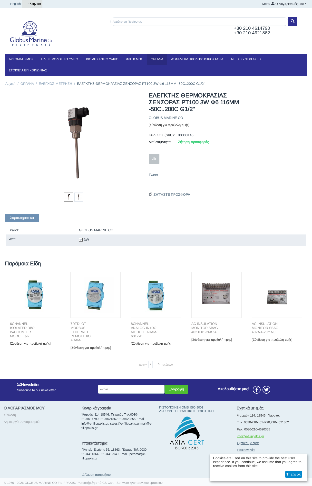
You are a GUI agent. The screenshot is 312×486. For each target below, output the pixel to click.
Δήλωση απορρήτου (96, 474)
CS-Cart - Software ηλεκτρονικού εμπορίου (132, 483)
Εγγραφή (176, 389)
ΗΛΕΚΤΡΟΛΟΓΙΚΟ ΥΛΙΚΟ (59, 59)
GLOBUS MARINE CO (166, 118)
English (13, 4)
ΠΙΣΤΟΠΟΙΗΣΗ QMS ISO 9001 (181, 407)
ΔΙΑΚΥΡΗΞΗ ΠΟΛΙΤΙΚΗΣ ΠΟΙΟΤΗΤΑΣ (186, 411)
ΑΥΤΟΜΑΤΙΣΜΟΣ (21, 59)
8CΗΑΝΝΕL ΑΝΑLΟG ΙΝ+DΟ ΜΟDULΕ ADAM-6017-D (144, 330)
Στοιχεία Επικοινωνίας (28, 70)
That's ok (293, 474)
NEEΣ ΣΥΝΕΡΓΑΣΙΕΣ (246, 59)
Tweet (153, 175)
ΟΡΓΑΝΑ (157, 59)
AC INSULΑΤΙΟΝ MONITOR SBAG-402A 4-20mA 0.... (266, 328)
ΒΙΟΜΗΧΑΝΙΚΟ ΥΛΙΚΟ (102, 59)
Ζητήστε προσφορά (172, 194)
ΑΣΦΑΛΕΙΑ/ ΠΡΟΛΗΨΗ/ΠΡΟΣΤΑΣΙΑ (197, 59)
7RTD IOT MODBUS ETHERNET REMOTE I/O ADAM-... (80, 332)
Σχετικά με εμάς (248, 443)
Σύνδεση (10, 415)
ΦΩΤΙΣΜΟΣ (134, 59)
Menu (266, 4)
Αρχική (10, 84)
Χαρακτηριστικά (22, 218)
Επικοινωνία (246, 450)
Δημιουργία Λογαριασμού (21, 422)
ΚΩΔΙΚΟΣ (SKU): (162, 135)
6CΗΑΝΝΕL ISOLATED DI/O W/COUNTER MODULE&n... (22, 330)
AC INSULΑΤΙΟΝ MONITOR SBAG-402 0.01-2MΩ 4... (205, 328)
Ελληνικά (32, 4)
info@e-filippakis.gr (250, 436)
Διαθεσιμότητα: (160, 142)
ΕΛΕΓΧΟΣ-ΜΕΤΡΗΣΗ (55, 84)
